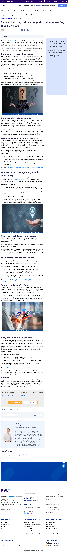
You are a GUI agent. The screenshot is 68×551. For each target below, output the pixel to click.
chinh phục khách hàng (14, 40)
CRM (18, 543)
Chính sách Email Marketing (53, 509)
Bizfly (10, 48)
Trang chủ (3, 15)
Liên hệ (48, 1)
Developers (53, 10)
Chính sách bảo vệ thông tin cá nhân (55, 494)
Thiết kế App (33, 543)
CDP (24, 545)
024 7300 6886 (27, 509)
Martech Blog (38, 5)
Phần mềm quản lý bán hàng (8, 545)
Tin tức (45, 10)
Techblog (11, 15)
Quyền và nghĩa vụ (51, 502)
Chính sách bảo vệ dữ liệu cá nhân (55, 496)
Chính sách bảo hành (51, 507)
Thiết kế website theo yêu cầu (7, 543)
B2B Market (52, 5)
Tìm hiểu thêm (30, 402)
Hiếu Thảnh (5, 30)
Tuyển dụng (40, 1)
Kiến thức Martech (6, 10)
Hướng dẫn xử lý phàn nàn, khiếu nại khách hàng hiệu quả (21, 367)
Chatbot (19, 545)
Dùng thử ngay (14, 402)
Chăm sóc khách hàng (7, 18)
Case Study (33, 5)
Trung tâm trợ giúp (29, 1)
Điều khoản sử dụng (51, 499)
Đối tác (55, 1)
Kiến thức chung (36, 10)
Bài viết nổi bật (18, 10)
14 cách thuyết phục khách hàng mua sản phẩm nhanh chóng (18, 455)
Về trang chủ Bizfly (7, 1)
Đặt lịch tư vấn (62, 5)
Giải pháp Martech (26, 5)
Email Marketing (24, 543)
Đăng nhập (64, 1)
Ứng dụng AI (26, 10)
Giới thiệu (19, 5)
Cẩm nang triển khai (45, 5)
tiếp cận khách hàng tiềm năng (20, 179)
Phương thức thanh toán (52, 504)
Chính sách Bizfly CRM (51, 512)
